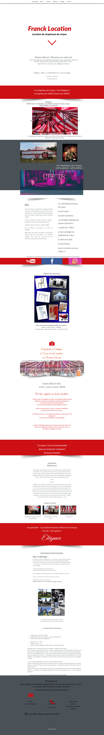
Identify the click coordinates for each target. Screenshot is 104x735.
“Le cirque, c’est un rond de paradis (52, 445)
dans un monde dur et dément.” (52, 449)
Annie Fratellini (53, 452)
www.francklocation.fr (74, 715)
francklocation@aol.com (30, 703)
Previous (31, 121)
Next (78, 121)
